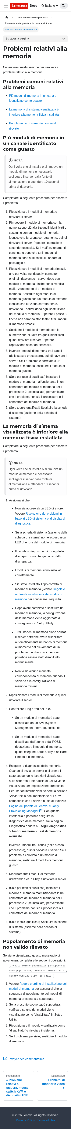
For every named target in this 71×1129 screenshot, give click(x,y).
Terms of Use (46, 1120)
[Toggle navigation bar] (6, 6)
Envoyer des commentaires (23, 1059)
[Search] (64, 6)
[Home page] (6, 17)
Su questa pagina (17, 38)
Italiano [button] (48, 5)
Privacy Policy (25, 1120)
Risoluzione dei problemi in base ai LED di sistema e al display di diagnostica (40, 518)
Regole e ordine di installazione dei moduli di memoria (40, 594)
